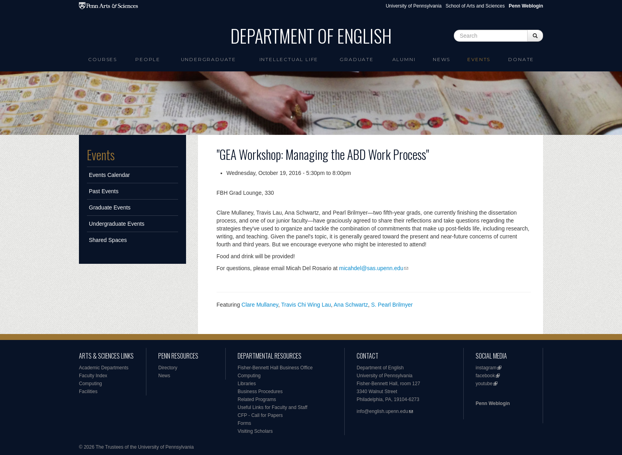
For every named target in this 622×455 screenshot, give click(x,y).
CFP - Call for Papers (260, 415)
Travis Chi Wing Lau (306, 304)
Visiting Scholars (255, 431)
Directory (167, 368)
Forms (244, 423)
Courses (102, 59)
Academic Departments (104, 368)
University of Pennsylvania (414, 6)
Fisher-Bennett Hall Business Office (275, 368)
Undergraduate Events (116, 224)
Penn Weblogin (493, 403)
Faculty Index (93, 375)
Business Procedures (260, 391)
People (147, 59)
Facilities (88, 391)
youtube (484, 383)
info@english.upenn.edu (382, 411)
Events (478, 59)
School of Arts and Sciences (475, 6)
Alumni (404, 59)
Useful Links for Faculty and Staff (272, 407)
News (441, 59)
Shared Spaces (108, 240)
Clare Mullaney (260, 304)
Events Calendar (109, 175)
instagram (486, 368)
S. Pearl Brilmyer (392, 304)
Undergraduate (208, 59)
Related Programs (257, 399)
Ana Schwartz (351, 304)
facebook (485, 375)
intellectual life (289, 59)
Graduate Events (110, 207)
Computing (90, 383)
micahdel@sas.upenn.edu (371, 268)
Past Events (104, 191)
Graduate (356, 59)
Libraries (247, 383)
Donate (521, 59)
